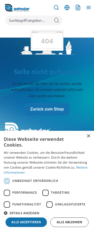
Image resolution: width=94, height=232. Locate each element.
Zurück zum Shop (47, 109)
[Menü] (88, 8)
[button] (47, 212)
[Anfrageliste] (77, 8)
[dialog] (47, 181)
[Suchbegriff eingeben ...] (28, 20)
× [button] (88, 136)
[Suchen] (56, 20)
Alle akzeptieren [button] (26, 222)
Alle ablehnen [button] (69, 222)
